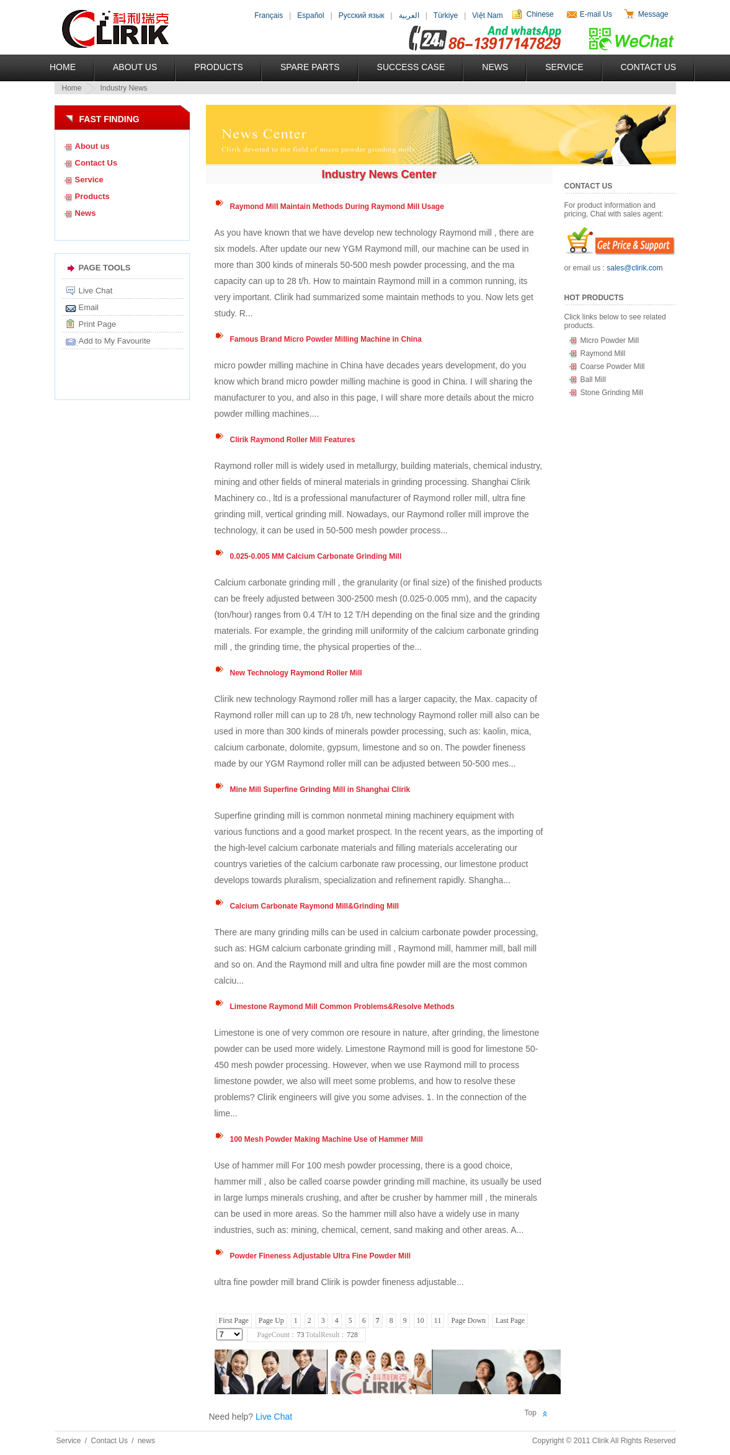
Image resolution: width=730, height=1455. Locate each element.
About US (135, 67)
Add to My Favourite (115, 340)
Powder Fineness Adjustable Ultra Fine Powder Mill (320, 1256)
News (495, 67)
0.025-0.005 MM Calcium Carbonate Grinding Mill (316, 556)
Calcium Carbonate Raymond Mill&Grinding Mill (314, 906)
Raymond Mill (603, 353)
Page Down (468, 1320)
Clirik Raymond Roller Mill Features (292, 439)
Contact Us (649, 67)
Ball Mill (593, 379)
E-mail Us (596, 14)
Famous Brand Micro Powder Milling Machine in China (326, 339)
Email (89, 307)
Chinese (540, 14)
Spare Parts (310, 67)
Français (268, 15)
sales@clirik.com (634, 268)
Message (653, 14)
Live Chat (96, 290)
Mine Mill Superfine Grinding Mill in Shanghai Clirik (320, 789)
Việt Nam (487, 15)
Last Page (510, 1320)
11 (438, 1320)
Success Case (411, 67)
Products (218, 67)
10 (420, 1320)
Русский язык (362, 15)
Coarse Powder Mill (613, 366)
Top (530, 1412)
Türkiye (446, 15)
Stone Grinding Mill (612, 392)
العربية (409, 15)
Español (310, 15)
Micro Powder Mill (610, 340)
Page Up (271, 1320)
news (146, 1440)
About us (92, 146)
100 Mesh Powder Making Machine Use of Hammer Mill (326, 1139)
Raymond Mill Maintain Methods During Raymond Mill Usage (337, 206)
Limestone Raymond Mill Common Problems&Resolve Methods (342, 1006)
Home (63, 67)
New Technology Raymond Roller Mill (296, 673)
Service (564, 67)
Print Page (98, 324)
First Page (234, 1320)
